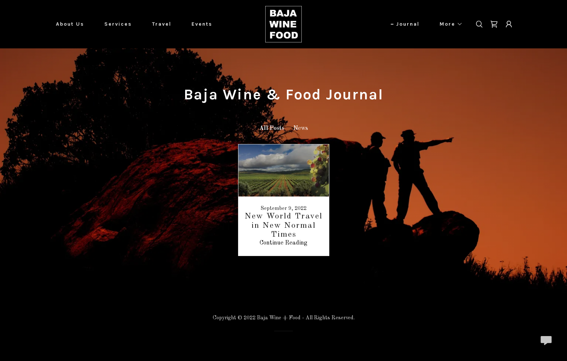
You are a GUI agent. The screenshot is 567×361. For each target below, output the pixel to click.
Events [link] (201, 24)
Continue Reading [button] (283, 243)
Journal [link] (407, 24)
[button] (448, 24)
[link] (283, 24)
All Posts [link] (271, 128)
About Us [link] (70, 24)
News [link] (300, 128)
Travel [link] (161, 24)
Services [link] (118, 24)
